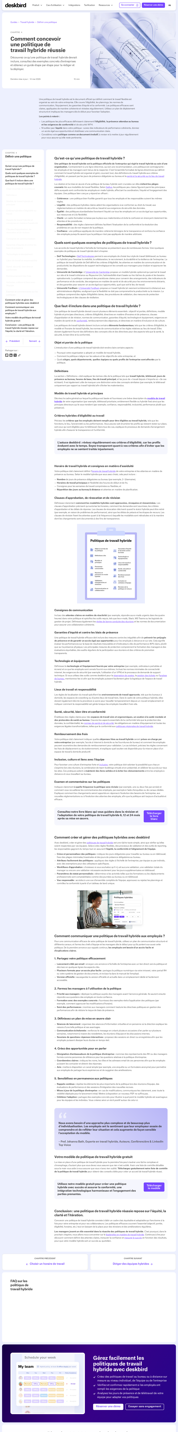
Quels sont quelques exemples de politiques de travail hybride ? (21, 175)
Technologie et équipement (19, 254)
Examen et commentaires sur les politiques (22, 293)
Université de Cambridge (98, 272)
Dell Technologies (85, 256)
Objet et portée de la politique (20, 189)
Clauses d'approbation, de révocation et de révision (18, 231)
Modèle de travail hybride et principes (19, 203)
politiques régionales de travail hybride (134, 726)
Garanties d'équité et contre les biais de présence (21, 246)
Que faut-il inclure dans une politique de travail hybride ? (19, 182)
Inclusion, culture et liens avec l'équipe (20, 284)
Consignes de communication (20, 239)
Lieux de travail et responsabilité (21, 261)
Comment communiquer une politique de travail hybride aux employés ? (20, 310)
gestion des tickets (146, 676)
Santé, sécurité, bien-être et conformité (19, 268)
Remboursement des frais (18, 276)
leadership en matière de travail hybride (125, 1235)
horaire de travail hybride (104, 471)
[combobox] (170, 5)
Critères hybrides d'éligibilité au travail (21, 212)
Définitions (11, 195)
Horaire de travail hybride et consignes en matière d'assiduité (22, 221)
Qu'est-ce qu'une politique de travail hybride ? (19, 167)
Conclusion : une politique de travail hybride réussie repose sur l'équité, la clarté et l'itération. (21, 328)
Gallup (109, 187)
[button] (37, 5)
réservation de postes (123, 676)
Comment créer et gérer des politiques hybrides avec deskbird (22, 301)
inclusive (103, 765)
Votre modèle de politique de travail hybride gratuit (23, 319)
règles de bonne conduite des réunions (115, 622)
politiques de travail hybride (100, 843)
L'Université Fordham (89, 288)
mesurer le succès (133, 1238)
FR (169, 5)
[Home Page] (15, 5)
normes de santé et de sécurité (99, 723)
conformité (82, 321)
